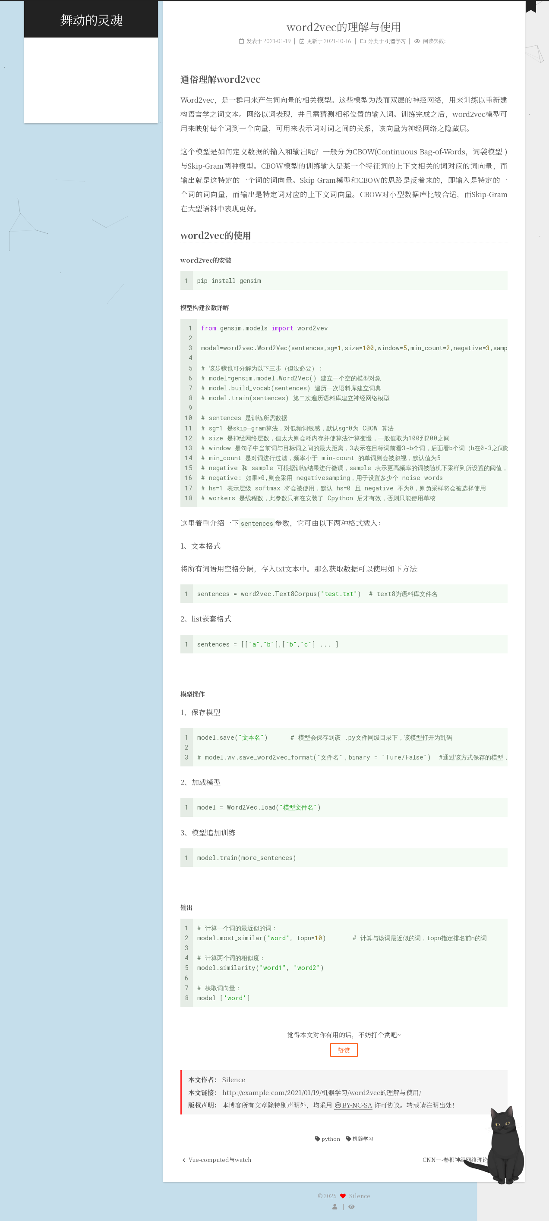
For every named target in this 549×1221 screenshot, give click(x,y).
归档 (43, 95)
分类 (43, 80)
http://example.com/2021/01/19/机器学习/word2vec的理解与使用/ (321, 1092)
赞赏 (344, 1050)
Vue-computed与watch (217, 1159)
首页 (43, 51)
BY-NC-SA (353, 1104)
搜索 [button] (43, 109)
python (327, 1138)
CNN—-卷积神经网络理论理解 (464, 1159)
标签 (43, 65)
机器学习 (359, 1138)
